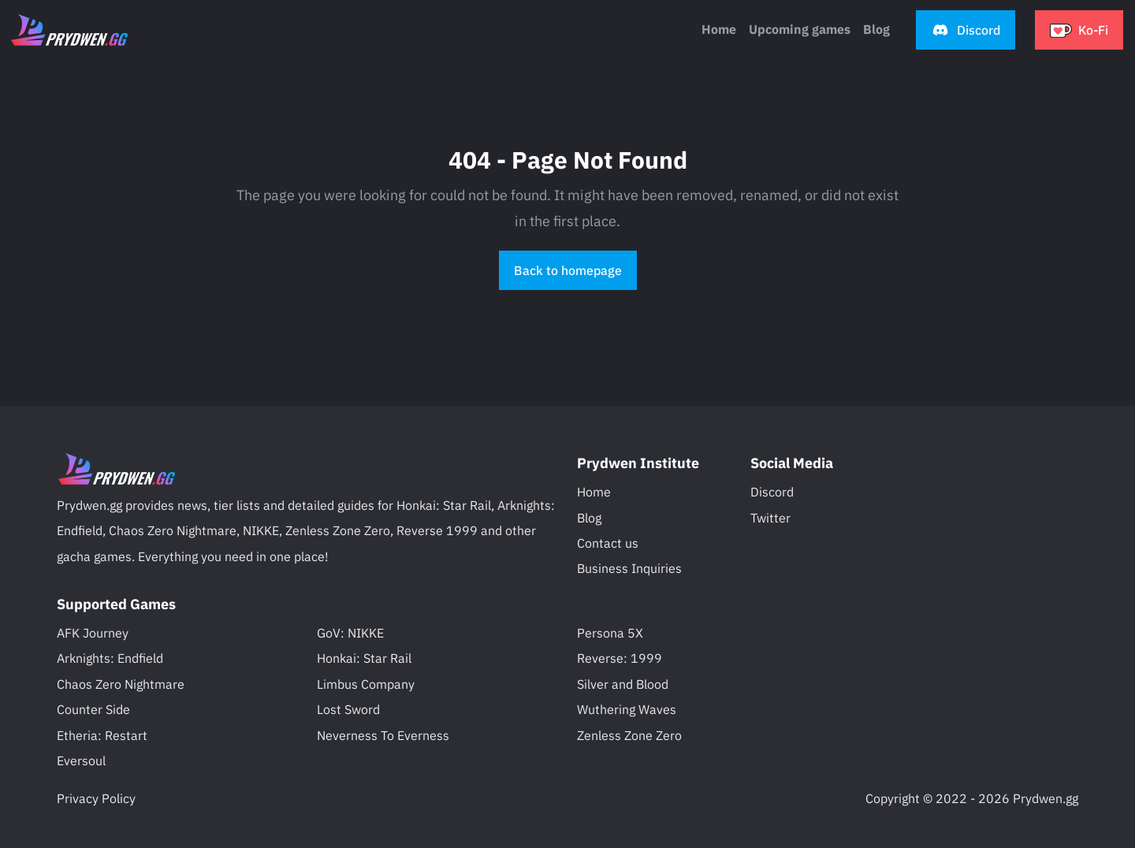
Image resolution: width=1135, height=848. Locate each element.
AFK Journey (92, 633)
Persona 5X (610, 633)
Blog (589, 518)
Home (718, 29)
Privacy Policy (96, 798)
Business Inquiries (629, 568)
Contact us (607, 543)
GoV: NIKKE (350, 633)
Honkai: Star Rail (364, 658)
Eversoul (81, 760)
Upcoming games (799, 29)
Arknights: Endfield (110, 658)
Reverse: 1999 (619, 658)
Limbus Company (366, 684)
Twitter (770, 518)
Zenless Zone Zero (629, 735)
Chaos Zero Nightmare (120, 684)
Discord (772, 492)
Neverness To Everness (383, 735)
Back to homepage (568, 270)
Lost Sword (348, 709)
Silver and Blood (622, 684)
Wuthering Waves (626, 709)
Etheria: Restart (102, 735)
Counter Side (93, 709)
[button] (965, 30)
